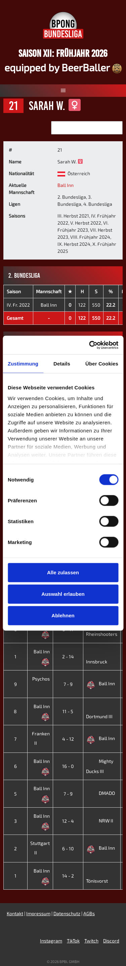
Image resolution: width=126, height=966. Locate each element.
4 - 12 (68, 739)
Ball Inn (65, 185)
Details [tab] (61, 363)
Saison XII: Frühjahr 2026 (63, 53)
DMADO (100, 793)
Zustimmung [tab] (23, 363)
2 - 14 (68, 656)
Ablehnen (62, 615)
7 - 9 (68, 684)
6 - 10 (68, 848)
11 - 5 (67, 711)
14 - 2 (68, 876)
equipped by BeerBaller (63, 67)
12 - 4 (68, 821)
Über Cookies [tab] (101, 363)
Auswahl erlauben (62, 594)
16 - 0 (68, 766)
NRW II (99, 820)
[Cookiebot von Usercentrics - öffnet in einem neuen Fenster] (89, 345)
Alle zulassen (63, 572)
